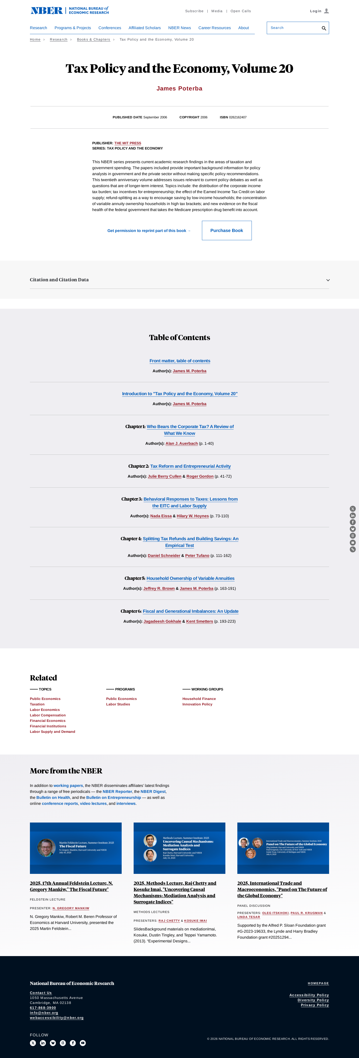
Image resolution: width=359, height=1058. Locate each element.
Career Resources (214, 28)
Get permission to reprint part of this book (146, 230)
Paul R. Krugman (307, 913)
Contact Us (41, 993)
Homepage (318, 983)
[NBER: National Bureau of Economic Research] (74, 13)
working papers (68, 785)
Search (277, 27)
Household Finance (199, 699)
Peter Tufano (197, 555)
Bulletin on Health (53, 797)
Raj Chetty (169, 920)
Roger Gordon (200, 476)
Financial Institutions (48, 726)
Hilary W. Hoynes (193, 516)
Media (217, 11)
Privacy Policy (315, 1005)
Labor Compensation (48, 715)
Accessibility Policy (309, 995)
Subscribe (194, 11)
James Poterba (180, 88)
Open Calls (241, 11)
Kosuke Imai (195, 920)
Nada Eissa (161, 516)
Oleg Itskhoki (275, 913)
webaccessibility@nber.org (57, 1018)
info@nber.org (44, 1013)
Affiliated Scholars (145, 28)
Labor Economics (45, 710)
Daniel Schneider (164, 555)
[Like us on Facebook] (73, 1043)
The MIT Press (127, 143)
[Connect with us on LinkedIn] (43, 1043)
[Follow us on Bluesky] (53, 1043)
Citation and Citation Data (59, 280)
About (243, 28)
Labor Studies (118, 704)
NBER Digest (153, 791)
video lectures (93, 803)
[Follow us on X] (33, 1043)
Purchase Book (226, 230)
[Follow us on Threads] (63, 1043)
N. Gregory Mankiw (71, 908)
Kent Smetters (199, 621)
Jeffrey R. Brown (159, 588)
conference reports (60, 803)
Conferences (109, 28)
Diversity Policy (313, 1000)
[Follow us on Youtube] (83, 1043)
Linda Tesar (248, 917)
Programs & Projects (73, 28)
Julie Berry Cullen (164, 476)
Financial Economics (48, 721)
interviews (126, 803)
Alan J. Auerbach (182, 443)
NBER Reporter (117, 791)
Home (35, 39)
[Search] (324, 28)
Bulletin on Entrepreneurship (113, 797)
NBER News (179, 28)
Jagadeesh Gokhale (162, 621)
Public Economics (45, 699)
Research (38, 28)
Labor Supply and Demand (52, 732)
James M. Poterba (189, 371)
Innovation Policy (197, 704)
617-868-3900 (43, 1008)
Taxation (37, 704)
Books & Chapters (93, 39)
